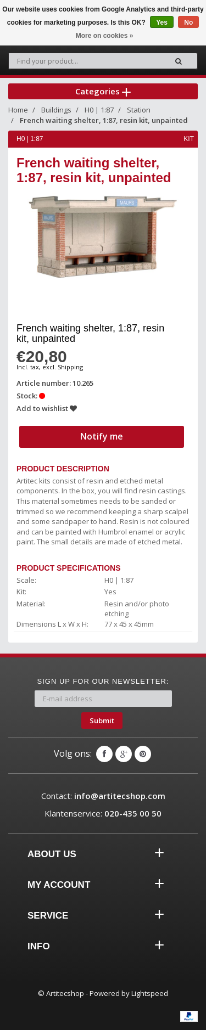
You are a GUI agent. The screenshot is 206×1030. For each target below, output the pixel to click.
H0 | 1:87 (99, 110)
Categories (103, 91)
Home (18, 110)
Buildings (56, 110)
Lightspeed (149, 993)
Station (139, 110)
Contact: (103, 795)
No (188, 22)
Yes (162, 22)
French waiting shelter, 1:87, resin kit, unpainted (104, 120)
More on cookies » (104, 36)
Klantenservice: (103, 813)
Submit (102, 720)
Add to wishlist (46, 408)
